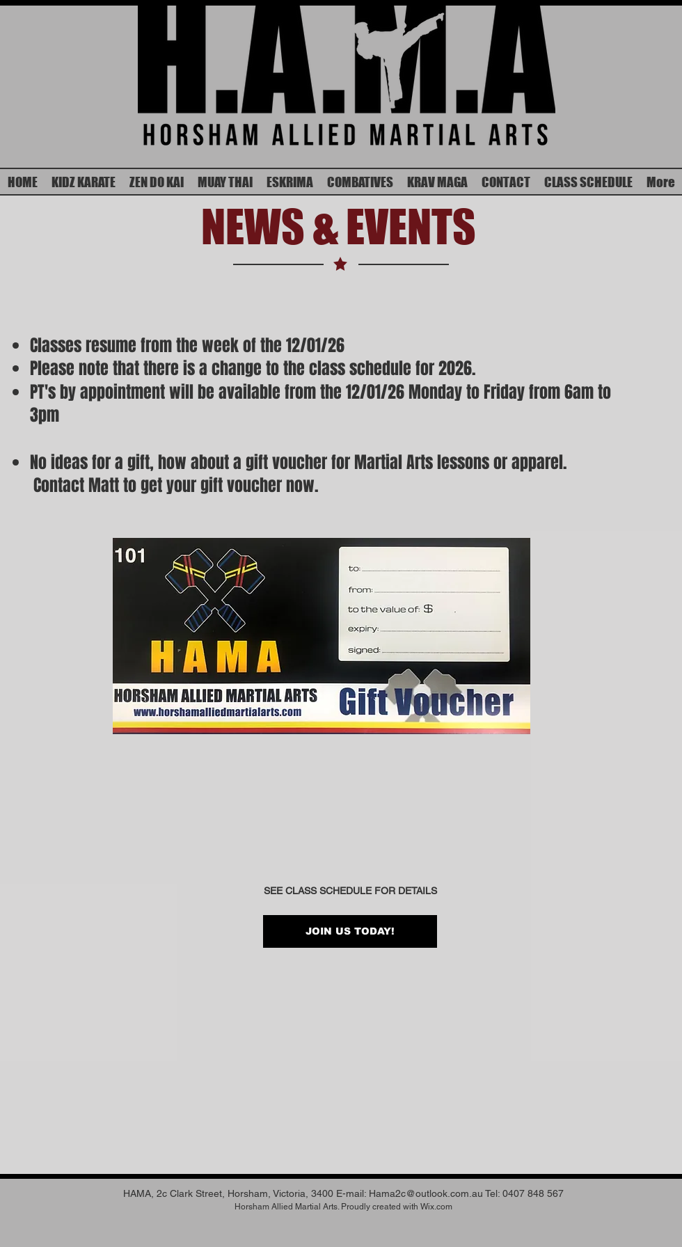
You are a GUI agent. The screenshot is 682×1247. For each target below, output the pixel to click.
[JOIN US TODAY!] (350, 931)
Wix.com (436, 1207)
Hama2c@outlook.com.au (426, 1193)
